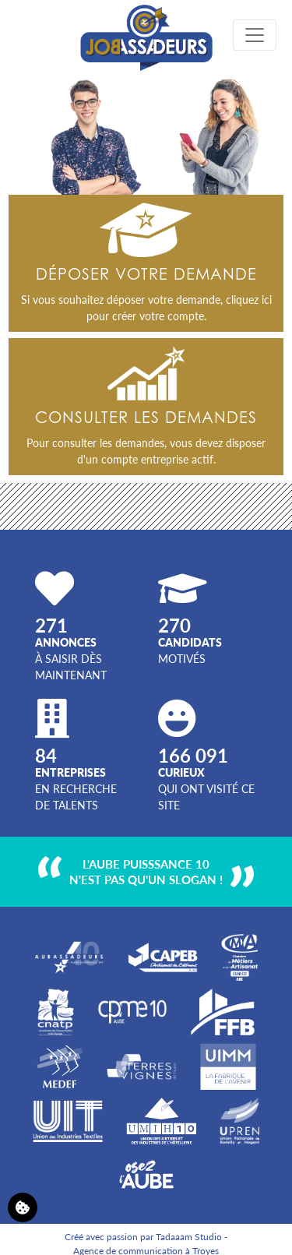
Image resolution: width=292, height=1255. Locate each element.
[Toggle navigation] (254, 35)
